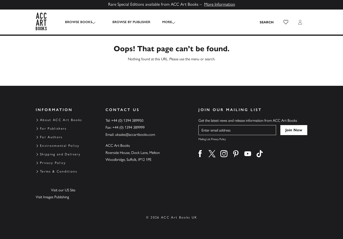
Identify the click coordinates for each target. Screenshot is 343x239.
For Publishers (53, 129)
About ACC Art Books (61, 120)
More (162, 22)
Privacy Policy (53, 163)
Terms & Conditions (58, 171)
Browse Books (78, 22)
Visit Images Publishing (52, 197)
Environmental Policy (60, 146)
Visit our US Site (63, 190)
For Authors (51, 137)
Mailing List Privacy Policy (212, 139)
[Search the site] (267, 22)
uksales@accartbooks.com (135, 134)
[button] (286, 22)
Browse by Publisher (127, 22)
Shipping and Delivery (60, 154)
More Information (219, 4)
